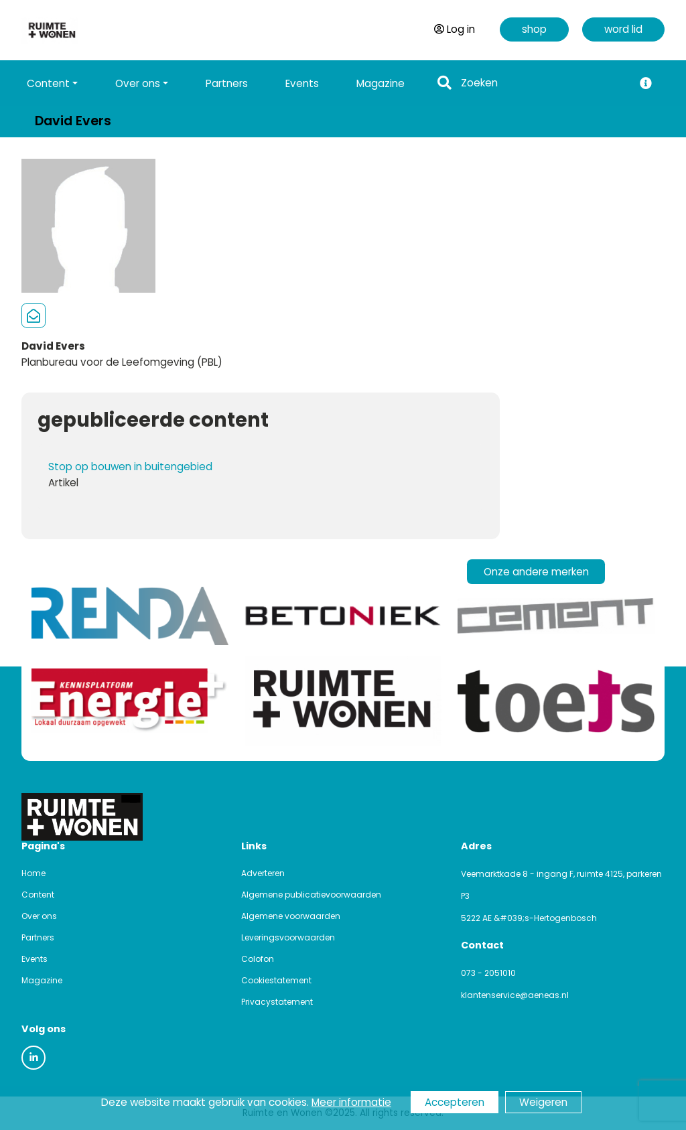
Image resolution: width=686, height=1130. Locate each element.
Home (33, 873)
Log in (454, 29)
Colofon (257, 959)
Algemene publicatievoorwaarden (311, 894)
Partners (227, 83)
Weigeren (543, 1102)
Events (302, 83)
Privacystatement (277, 1001)
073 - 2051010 (488, 973)
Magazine (380, 83)
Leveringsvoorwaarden (288, 937)
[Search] (543, 83)
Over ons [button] (137, 83)
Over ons (39, 916)
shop (534, 29)
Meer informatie (351, 1102)
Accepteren (454, 1102)
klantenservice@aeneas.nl (515, 995)
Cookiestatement (276, 980)
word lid (623, 29)
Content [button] (48, 83)
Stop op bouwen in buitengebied (130, 467)
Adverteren (263, 873)
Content (37, 894)
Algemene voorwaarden (290, 916)
